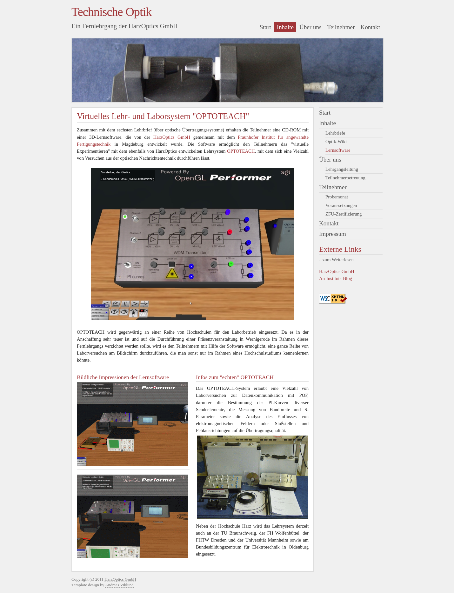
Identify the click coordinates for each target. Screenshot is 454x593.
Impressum (332, 233)
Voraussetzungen (341, 205)
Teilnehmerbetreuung (345, 177)
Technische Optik (111, 11)
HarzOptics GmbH (336, 271)
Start (265, 27)
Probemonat (336, 196)
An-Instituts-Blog (335, 278)
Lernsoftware (337, 150)
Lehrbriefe (335, 133)
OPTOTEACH (241, 151)
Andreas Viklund (119, 585)
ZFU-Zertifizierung (343, 214)
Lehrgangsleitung (341, 169)
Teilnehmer (341, 27)
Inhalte (285, 27)
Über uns (310, 27)
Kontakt (370, 27)
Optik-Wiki (336, 141)
